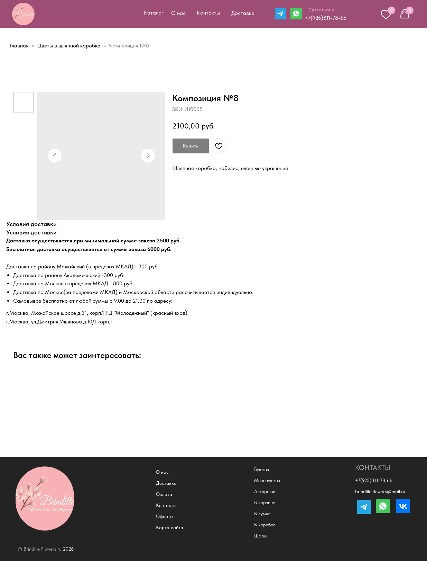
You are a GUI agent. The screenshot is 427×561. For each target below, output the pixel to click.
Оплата (164, 494)
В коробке (265, 524)
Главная (19, 45)
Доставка (242, 13)
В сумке (262, 513)
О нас (178, 13)
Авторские (265, 491)
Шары (260, 535)
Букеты (261, 469)
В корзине (264, 502)
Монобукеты (267, 480)
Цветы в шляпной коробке (69, 45)
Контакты (208, 12)
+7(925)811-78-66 (325, 18)
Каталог (154, 12)
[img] (23, 14)
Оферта (164, 516)
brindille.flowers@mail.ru (380, 491)
